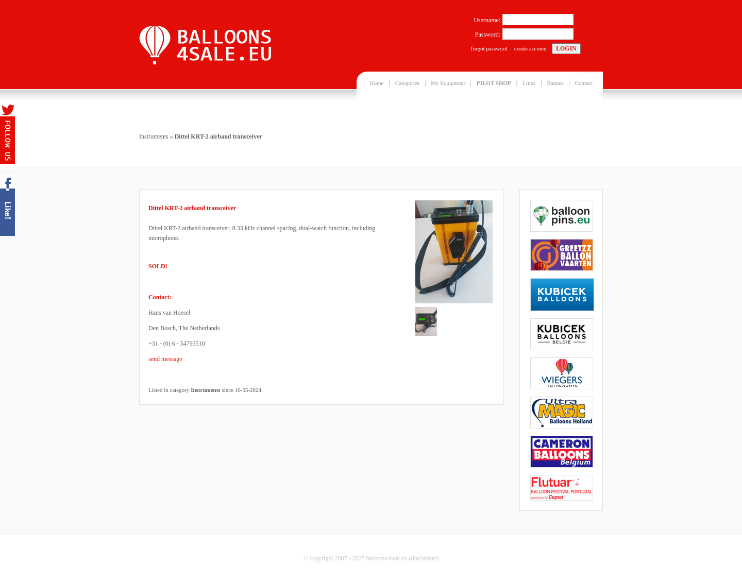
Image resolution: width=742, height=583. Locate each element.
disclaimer (423, 558)
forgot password (489, 48)
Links (528, 83)
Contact (584, 83)
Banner (555, 83)
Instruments (153, 136)
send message (165, 359)
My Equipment (448, 83)
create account (530, 48)
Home (377, 83)
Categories (407, 83)
